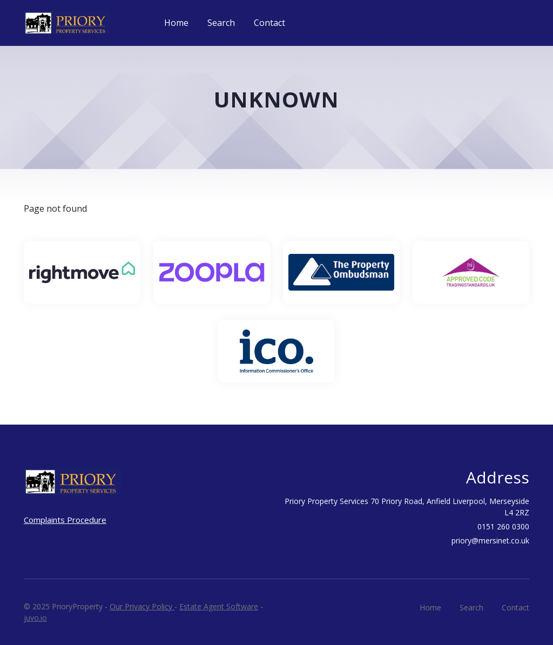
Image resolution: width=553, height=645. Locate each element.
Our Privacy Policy (142, 606)
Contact (269, 23)
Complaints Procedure (65, 519)
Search (221, 23)
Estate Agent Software (218, 606)
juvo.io (35, 618)
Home (176, 23)
